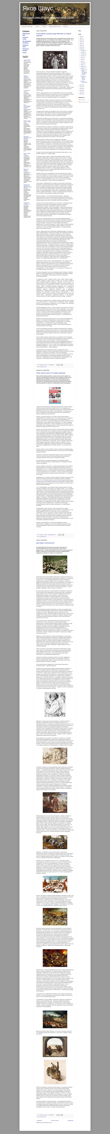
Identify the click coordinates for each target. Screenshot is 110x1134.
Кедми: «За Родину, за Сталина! (26, 170)
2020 (81, 47)
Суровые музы (43, 1116)
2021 (81, 45)
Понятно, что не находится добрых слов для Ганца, (48, 480)
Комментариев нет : (52, 534)
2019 (81, 48)
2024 (81, 40)
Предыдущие (70, 1120)
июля (82, 57)
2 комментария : (51, 1114)
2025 (81, 38)
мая (82, 61)
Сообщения (82, 99)
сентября (83, 54)
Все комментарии (83, 102)
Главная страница (26, 26)
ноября (82, 52)
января (82, 68)
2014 (81, 92)
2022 (81, 43)
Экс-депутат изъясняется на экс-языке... (27, 204)
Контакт (65, 26)
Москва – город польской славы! (27, 121)
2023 (81, 41)
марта (82, 64)
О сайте (44, 26)
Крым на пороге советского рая (27, 60)
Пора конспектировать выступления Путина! (27, 106)
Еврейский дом (43, 366)
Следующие (39, 1120)
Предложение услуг (55, 26)
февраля (83, 66)
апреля (82, 63)
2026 (81, 36)
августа (82, 55)
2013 (81, 93)
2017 (81, 86)
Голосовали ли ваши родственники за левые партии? (84, 72)
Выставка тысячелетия (45, 543)
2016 (81, 88)
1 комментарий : (51, 364)
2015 (81, 90)
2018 (81, 85)
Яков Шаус (38, 8)
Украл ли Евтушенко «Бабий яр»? (26, 76)
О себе (37, 26)
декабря (83, 50)
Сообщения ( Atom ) (48, 1122)
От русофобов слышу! (27, 91)
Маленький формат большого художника (27, 137)
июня (82, 59)
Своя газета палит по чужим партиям (50, 373)
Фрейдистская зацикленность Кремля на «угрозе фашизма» (28, 186)
